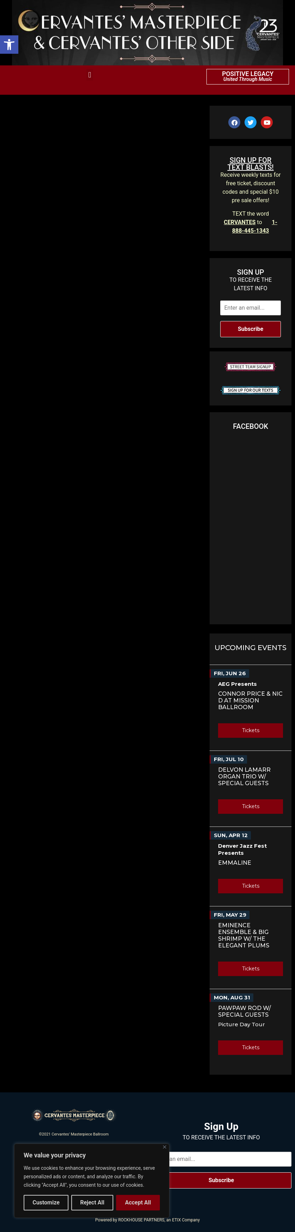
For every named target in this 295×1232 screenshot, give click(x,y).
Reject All (92, 1202)
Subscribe (250, 329)
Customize (46, 1202)
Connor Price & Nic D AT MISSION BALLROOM (250, 700)
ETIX (176, 1220)
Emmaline (234, 862)
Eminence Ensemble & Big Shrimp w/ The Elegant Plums (243, 935)
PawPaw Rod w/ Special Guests (244, 1011)
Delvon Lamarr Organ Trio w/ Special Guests (244, 776)
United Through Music (247, 79)
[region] (91, 1181)
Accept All (138, 1202)
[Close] (164, 1147)
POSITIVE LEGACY (247, 73)
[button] (9, 44)
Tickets (250, 730)
